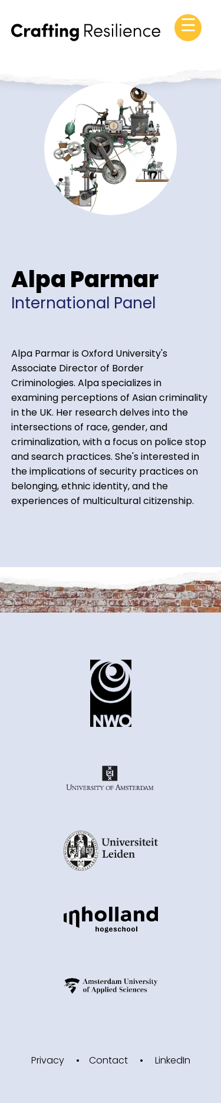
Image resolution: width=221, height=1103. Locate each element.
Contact (108, 1060)
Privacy (47, 1060)
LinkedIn (172, 1060)
